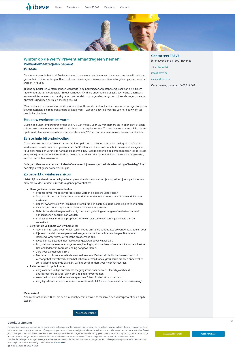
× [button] (231, 321)
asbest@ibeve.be (161, 79)
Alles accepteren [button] (172, 334)
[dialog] (117, 334)
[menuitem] (58, 7)
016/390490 (162, 66)
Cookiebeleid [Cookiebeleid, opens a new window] (60, 342)
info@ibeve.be (159, 73)
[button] (78, 346)
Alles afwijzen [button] (208, 334)
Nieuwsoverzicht (86, 313)
